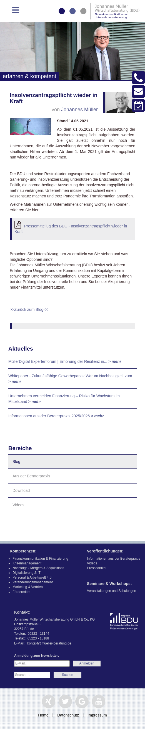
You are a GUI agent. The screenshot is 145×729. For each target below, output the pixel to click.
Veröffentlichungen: (105, 551)
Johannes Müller (79, 109)
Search (67, 675)
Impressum (97, 715)
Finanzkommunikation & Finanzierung (40, 559)
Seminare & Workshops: (109, 583)
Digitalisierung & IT (26, 573)
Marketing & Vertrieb (27, 587)
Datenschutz (68, 715)
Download (21, 490)
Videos (18, 505)
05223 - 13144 (38, 634)
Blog (16, 461)
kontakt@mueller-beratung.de (49, 643)
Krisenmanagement (26, 563)
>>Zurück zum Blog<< (29, 309)
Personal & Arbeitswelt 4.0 (31, 577)
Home (43, 715)
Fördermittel (21, 592)
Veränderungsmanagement (32, 582)
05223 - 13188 (38, 638)
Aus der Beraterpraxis (31, 476)
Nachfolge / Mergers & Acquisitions (38, 568)
